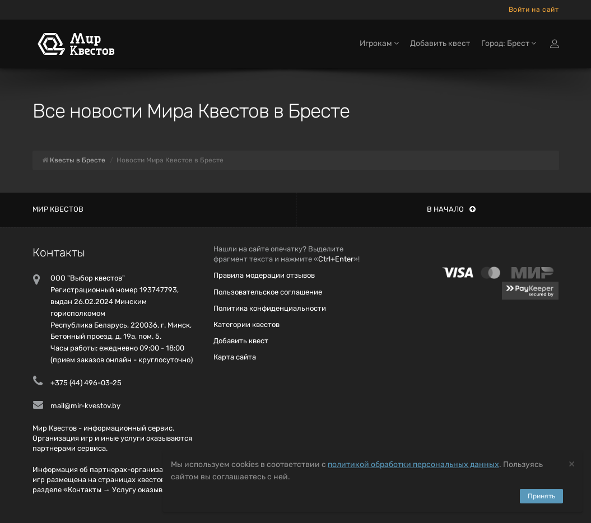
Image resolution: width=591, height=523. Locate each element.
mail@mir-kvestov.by (85, 405)
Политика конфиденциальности (269, 308)
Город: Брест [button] (508, 43)
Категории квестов (246, 324)
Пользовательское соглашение (267, 292)
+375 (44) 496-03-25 (86, 383)
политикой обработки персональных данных (413, 464)
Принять (541, 496)
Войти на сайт (534, 9)
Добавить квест (440, 43)
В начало (451, 209)
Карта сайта (234, 357)
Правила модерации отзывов (264, 275)
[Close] (572, 463)
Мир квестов (57, 209)
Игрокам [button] (379, 43)
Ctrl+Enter (335, 259)
